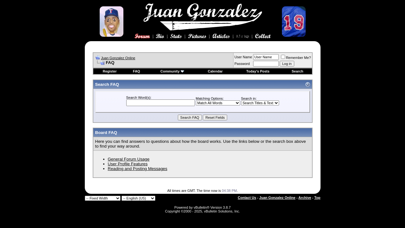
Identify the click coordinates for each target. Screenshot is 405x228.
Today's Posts (257, 71)
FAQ (136, 71)
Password (242, 64)
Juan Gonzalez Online (118, 58)
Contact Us (247, 198)
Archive (304, 198)
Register (110, 71)
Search (297, 71)
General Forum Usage (129, 159)
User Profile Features (128, 164)
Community (172, 71)
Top (317, 198)
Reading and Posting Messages (137, 168)
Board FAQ (106, 132)
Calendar (215, 71)
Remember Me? (296, 58)
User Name (243, 57)
